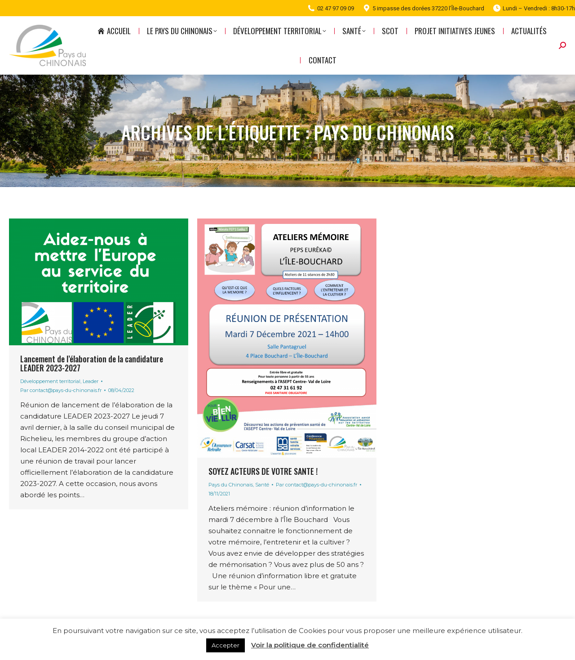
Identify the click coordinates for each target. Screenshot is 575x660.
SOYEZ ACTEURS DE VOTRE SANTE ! (263, 471)
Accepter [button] (225, 645)
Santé (262, 485)
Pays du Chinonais (230, 485)
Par (61, 390)
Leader (90, 381)
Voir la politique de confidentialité (310, 645)
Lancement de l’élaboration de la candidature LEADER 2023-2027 (91, 363)
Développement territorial (50, 381)
